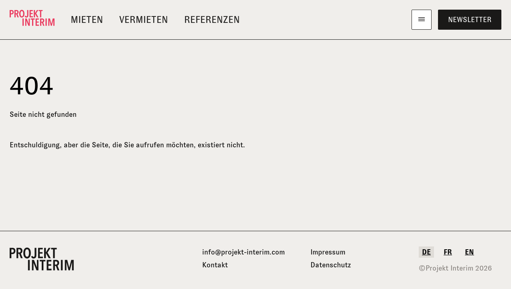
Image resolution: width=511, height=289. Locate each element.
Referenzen (212, 19)
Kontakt (215, 265)
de (426, 252)
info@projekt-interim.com (243, 252)
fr (448, 252)
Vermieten (143, 19)
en (469, 252)
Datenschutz (330, 265)
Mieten (87, 19)
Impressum (327, 252)
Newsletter (469, 20)
